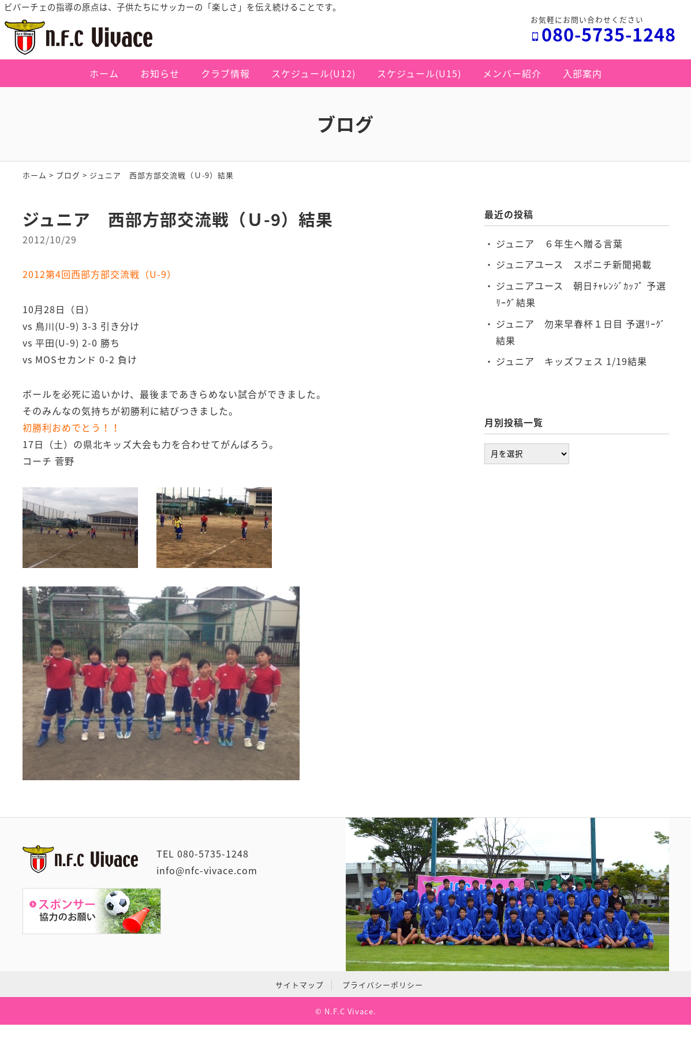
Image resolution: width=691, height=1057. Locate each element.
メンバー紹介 (512, 73)
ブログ (68, 175)
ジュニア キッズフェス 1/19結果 (571, 361)
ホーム (104, 73)
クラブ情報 (225, 73)
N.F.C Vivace (348, 1011)
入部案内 (582, 73)
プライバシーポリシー (382, 984)
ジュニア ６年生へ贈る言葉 (559, 243)
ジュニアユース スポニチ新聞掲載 (574, 264)
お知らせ (160, 73)
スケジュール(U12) (313, 73)
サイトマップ (299, 984)
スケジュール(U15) (419, 73)
